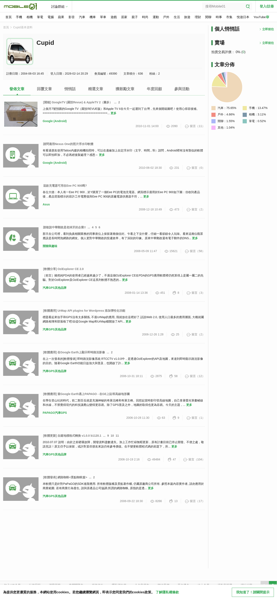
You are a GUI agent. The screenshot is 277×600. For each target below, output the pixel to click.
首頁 (8, 17)
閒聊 (208, 17)
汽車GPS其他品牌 (54, 287)
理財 (198, 17)
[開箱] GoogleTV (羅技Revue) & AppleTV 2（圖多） (77, 102)
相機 (29, 17)
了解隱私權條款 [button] (167, 592)
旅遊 (187, 17)
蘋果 (61, 17)
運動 (156, 17)
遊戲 (114, 17)
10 (112, 435)
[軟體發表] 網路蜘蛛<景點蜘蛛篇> (65, 477)
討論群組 (58, 6)
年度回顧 (154, 89)
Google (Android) (55, 121)
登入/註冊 (267, 6)
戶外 (166, 17)
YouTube (261, 17)
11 (117, 435)
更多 (113, 113)
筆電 (40, 17)
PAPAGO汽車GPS (55, 412)
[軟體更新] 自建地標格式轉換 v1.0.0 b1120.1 (72, 435)
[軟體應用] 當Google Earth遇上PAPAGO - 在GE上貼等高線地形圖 (86, 394)
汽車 (82, 17)
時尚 (145, 17)
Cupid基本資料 (22, 27)
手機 (19, 17)
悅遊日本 (243, 17)
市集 (229, 17)
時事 (219, 17)
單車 (103, 17)
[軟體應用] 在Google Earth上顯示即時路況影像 (74, 352)
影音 (72, 17)
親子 (135, 17)
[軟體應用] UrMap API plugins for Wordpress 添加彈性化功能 (84, 310)
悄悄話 (70, 89)
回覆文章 (44, 89)
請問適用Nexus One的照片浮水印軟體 (68, 144)
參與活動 (181, 89)
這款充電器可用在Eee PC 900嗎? (65, 185)
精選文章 (95, 89)
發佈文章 (16, 89)
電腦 (50, 17)
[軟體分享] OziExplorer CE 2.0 (63, 269)
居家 (124, 17)
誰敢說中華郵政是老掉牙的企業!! (64, 227)
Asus (46, 204)
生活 (177, 17)
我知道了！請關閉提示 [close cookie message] (253, 592)
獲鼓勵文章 (125, 89)
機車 (93, 17)
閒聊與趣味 (50, 246)
